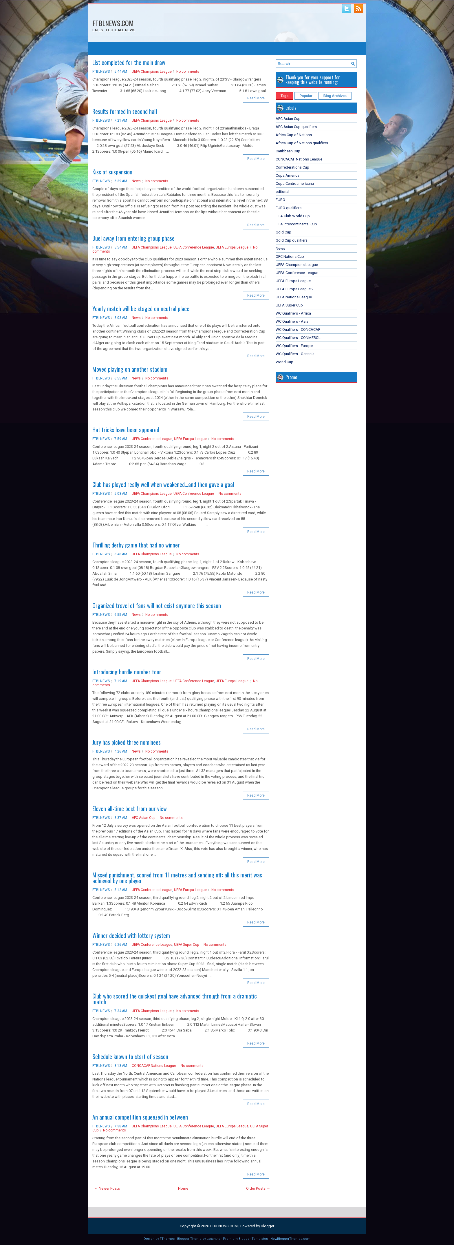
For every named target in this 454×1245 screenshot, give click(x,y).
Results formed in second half (125, 111)
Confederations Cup (292, 167)
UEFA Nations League (294, 297)
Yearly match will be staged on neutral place (140, 308)
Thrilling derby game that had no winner (136, 545)
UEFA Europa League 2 (295, 289)
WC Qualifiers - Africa (293, 313)
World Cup (284, 362)
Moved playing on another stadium (129, 369)
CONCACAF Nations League (154, 1066)
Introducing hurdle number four (126, 672)
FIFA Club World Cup (293, 216)
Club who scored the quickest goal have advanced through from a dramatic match (174, 999)
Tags (284, 96)
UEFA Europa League (232, 247)
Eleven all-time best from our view (129, 808)
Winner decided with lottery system (131, 935)
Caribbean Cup (288, 151)
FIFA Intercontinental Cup (296, 224)
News (136, 181)
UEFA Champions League (152, 72)
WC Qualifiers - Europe (294, 346)
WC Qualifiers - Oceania (295, 354)
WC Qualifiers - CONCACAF (298, 329)
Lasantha (213, 1239)
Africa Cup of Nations (294, 135)
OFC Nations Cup (290, 256)
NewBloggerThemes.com (290, 1239)
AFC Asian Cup (143, 818)
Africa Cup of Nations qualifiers (302, 143)
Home (183, 1188)
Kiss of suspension (112, 172)
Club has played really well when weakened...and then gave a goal (163, 484)
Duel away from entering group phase (133, 238)
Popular (305, 96)
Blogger (267, 1226)
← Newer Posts (107, 1188)
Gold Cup (283, 232)
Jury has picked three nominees (126, 742)
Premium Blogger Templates (245, 1239)
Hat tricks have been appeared (125, 429)
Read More (256, 98)
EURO (280, 200)
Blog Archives (335, 96)
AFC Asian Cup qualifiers (296, 127)
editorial (282, 191)
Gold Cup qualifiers (291, 240)
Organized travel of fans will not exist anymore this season (156, 605)
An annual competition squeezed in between (140, 1117)
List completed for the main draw (128, 62)
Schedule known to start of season (130, 1056)
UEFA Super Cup (186, 945)
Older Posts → (258, 1188)
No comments (187, 72)
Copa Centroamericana (295, 183)
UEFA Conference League (193, 247)
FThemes (167, 1239)
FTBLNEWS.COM (113, 23)
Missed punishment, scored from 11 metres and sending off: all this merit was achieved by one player (177, 877)
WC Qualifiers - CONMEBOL (298, 337)
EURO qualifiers (288, 208)
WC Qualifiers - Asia (292, 321)
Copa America (287, 175)
